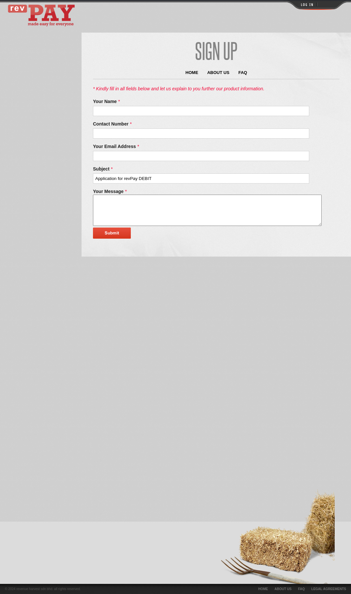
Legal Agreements (328, 589)
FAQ (242, 72)
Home (192, 72)
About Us (218, 72)
